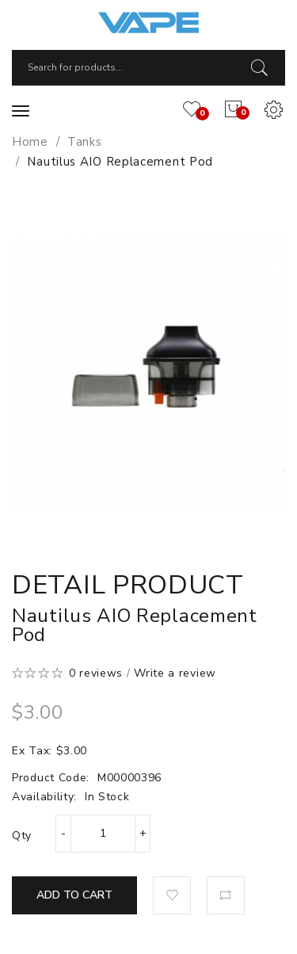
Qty (22, 835)
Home (30, 142)
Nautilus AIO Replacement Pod (120, 162)
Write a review (175, 673)
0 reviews (96, 673)
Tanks (84, 142)
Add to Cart (74, 894)
